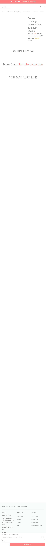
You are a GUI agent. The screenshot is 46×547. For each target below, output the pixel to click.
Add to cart (27, 544)
